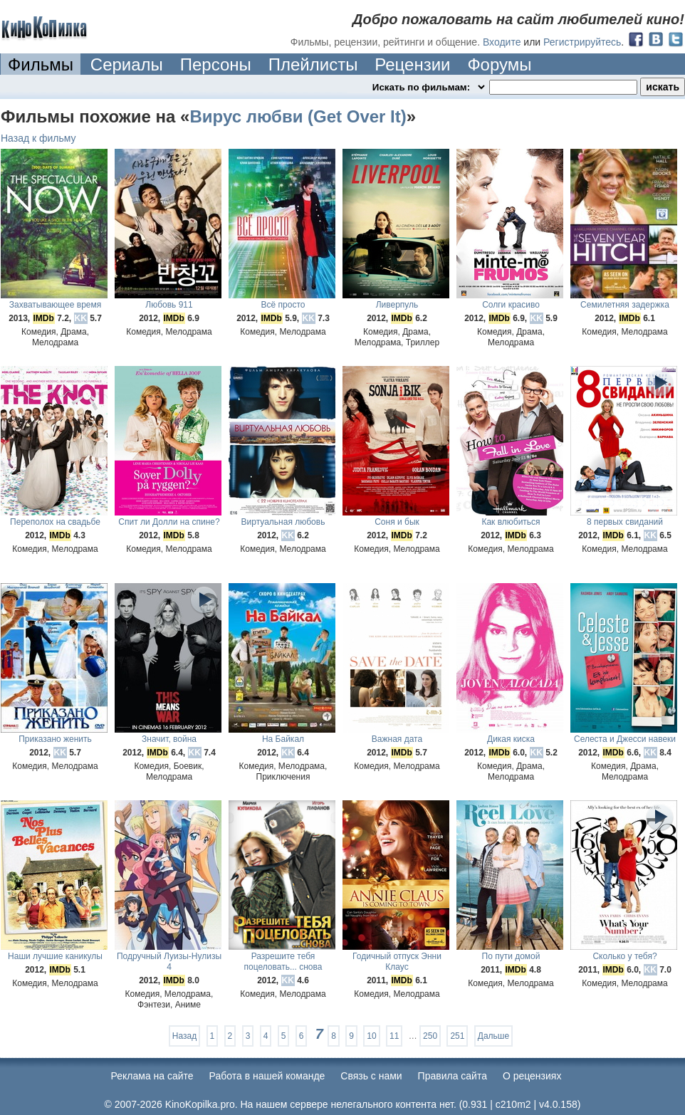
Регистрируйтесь (582, 42)
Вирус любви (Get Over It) (297, 116)
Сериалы (126, 64)
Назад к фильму (38, 138)
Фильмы (40, 64)
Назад (184, 1036)
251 (457, 1036)
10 (371, 1036)
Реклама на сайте (152, 1076)
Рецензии (412, 64)
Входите (502, 42)
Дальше (493, 1036)
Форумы (499, 64)
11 (394, 1036)
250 (430, 1036)
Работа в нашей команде (267, 1076)
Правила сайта (452, 1076)
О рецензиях (532, 1076)
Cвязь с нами (371, 1076)
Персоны (215, 64)
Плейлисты (313, 64)
